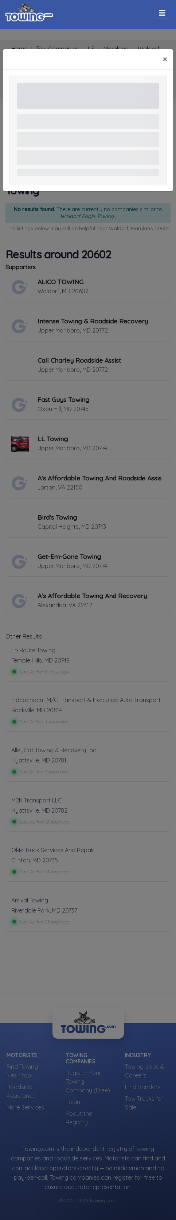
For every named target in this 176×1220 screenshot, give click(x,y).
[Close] (165, 59)
